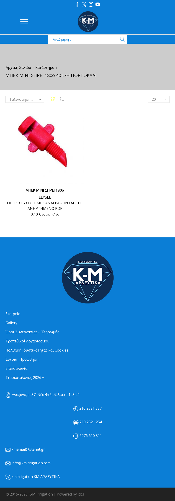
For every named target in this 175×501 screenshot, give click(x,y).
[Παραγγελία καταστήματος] (24, 99)
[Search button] (122, 39)
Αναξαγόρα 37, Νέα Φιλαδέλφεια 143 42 (42, 394)
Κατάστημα (44, 67)
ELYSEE (45, 197)
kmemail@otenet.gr (28, 449)
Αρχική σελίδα (18, 67)
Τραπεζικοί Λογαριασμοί (27, 341)
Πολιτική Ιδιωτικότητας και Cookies (36, 350)
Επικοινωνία (16, 368)
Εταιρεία (12, 313)
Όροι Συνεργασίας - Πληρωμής (32, 331)
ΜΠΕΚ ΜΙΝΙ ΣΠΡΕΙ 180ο (45, 190)
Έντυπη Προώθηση (22, 359)
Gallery (11, 322)
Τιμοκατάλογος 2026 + (24, 377)
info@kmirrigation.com (31, 462)
